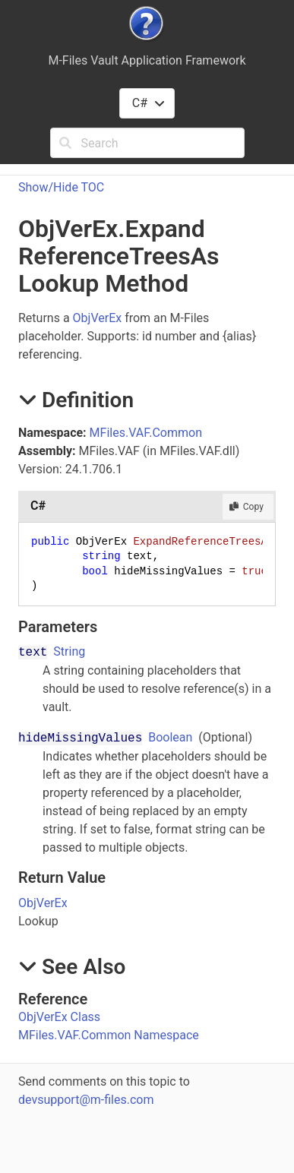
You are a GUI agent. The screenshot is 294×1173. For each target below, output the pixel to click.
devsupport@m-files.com (85, 1099)
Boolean (170, 737)
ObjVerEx (97, 318)
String (69, 651)
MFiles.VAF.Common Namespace (108, 1035)
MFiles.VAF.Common (146, 432)
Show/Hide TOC (61, 187)
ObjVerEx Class (59, 1017)
